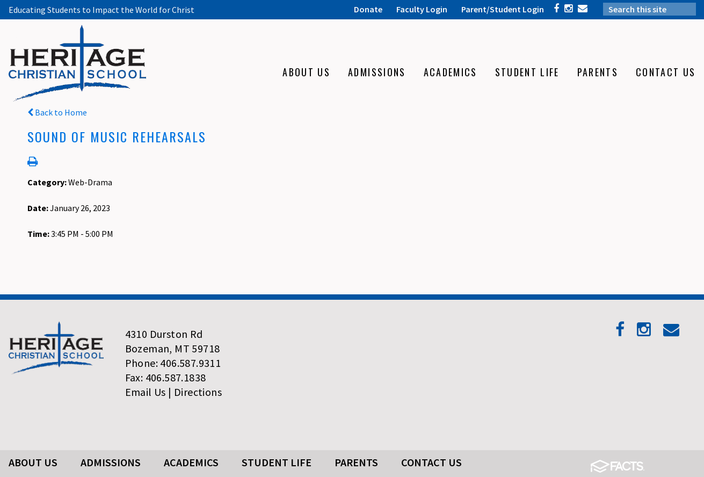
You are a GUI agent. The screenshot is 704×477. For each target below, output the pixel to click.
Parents (356, 462)
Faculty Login (421, 9)
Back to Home (57, 112)
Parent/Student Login (502, 9)
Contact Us (431, 462)
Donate (368, 9)
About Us (33, 462)
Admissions (111, 462)
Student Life (276, 462)
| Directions (195, 392)
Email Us (145, 392)
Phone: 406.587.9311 (173, 363)
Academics (191, 462)
